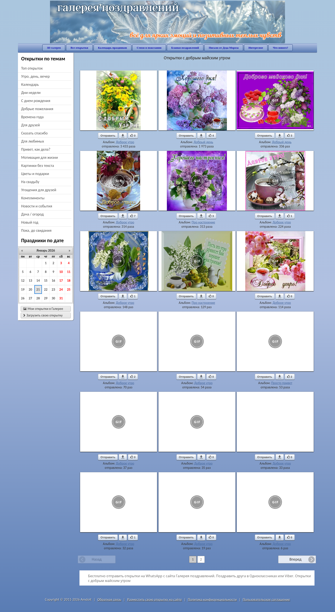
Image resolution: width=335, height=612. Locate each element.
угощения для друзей (38, 190)
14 (38, 280)
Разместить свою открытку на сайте (154, 599)
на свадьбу (30, 181)
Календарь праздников (112, 47)
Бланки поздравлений (185, 47)
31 (61, 298)
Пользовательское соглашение (266, 599)
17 (61, 280)
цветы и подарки (35, 173)
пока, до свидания (36, 230)
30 (53, 298)
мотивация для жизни (39, 157)
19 (22, 289)
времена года (32, 117)
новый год (29, 222)
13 (30, 280)
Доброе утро (125, 142)
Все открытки (79, 47)
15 (45, 280)
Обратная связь (109, 599)
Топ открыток (32, 68)
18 (68, 280)
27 (30, 298)
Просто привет (281, 383)
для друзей (30, 125)
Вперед (295, 559)
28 (38, 298)
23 (53, 289)
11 (68, 272)
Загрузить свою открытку (43, 315)
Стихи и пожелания (149, 47)
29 (45, 298)
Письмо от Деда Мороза (224, 47)
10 (61, 272)
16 (53, 280)
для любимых (32, 141)
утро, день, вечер (35, 76)
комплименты (32, 198)
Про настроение (203, 222)
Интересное (255, 47)
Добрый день (203, 142)
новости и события (36, 206)
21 (38, 289)
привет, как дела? (35, 149)
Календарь (30, 84)
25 (68, 289)
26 (22, 298)
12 (22, 280)
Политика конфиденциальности (212, 599)
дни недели (31, 92)
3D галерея (54, 47)
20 (30, 289)
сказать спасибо (34, 133)
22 (45, 289)
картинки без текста (37, 165)
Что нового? (280, 47)
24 (61, 289)
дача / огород (32, 214)
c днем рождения (35, 100)
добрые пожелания (37, 108)
